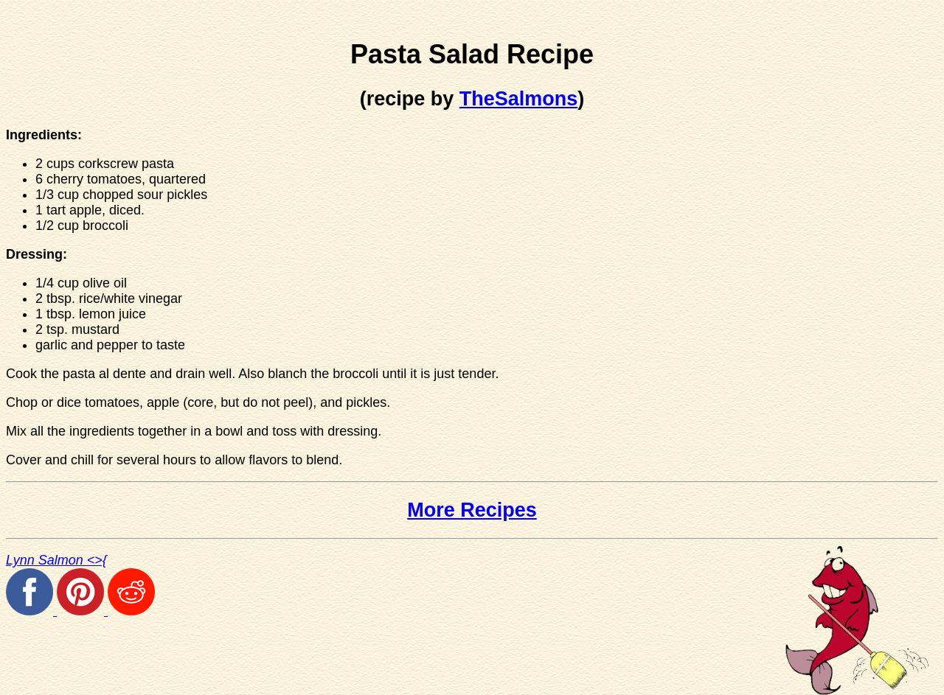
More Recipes (472, 510)
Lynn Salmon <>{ (56, 560)
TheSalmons (518, 99)
